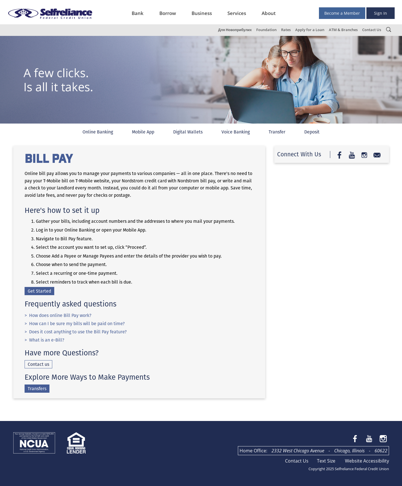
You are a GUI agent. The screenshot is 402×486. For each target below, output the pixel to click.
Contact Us (371, 29)
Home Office (253, 450)
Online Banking (97, 132)
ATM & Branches (343, 29)
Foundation (266, 29)
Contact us (38, 364)
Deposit (312, 132)
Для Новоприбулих (235, 29)
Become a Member (342, 13)
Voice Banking (235, 132)
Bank (138, 13)
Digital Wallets (188, 132)
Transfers (37, 388)
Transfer (277, 132)
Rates (286, 29)
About (269, 13)
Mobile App (143, 132)
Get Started (39, 291)
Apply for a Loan (309, 29)
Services (236, 13)
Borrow (167, 13)
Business (202, 13)
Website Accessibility (367, 461)
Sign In (380, 13)
